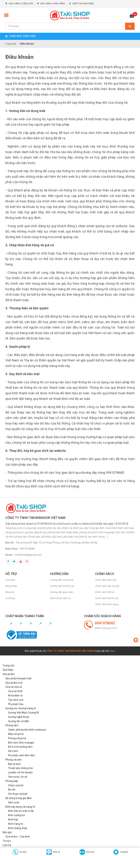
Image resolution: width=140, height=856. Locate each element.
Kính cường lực (16, 815)
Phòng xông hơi (17, 738)
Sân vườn (13, 802)
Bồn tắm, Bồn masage (21, 742)
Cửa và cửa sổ (13, 686)
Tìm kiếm (10, 580)
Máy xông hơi (16, 734)
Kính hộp (13, 819)
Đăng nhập (11, 586)
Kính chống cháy (17, 828)
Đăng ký (9, 592)
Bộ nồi (11, 789)
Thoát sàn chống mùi (20, 768)
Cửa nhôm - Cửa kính (17, 836)
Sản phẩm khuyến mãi (18, 678)
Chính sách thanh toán (107, 598)
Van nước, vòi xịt (17, 776)
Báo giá (7, 832)
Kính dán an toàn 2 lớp (21, 810)
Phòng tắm (11, 725)
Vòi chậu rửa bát (17, 793)
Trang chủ (8, 665)
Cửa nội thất (15, 691)
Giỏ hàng (10, 598)
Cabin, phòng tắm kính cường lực (27, 729)
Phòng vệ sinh (13, 759)
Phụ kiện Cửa (15, 704)
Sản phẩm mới (13, 682)
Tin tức (7, 840)
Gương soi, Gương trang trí (20, 708)
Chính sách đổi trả (104, 592)
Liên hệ (7, 845)
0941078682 (27, 548)
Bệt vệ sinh (14, 764)
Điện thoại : (12, 548)
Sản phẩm (9, 674)
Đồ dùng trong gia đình (18, 798)
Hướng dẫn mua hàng (61, 580)
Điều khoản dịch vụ (60, 598)
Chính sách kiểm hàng (107, 604)
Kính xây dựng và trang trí (20, 806)
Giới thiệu (8, 669)
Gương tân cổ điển (18, 721)
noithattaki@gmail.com (28, 554)
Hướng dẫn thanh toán (62, 586)
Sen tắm (13, 751)
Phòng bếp (11, 781)
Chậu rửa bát (15, 785)
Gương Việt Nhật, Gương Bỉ (23, 712)
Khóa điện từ (15, 695)
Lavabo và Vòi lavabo (20, 772)
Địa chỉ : (10, 542)
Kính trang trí (15, 823)
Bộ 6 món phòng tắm (20, 746)
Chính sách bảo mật (105, 580)
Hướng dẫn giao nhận (61, 592)
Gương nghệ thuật (18, 716)
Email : (9, 554)
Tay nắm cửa (15, 699)
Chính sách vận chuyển (107, 586)
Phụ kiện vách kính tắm (21, 755)
